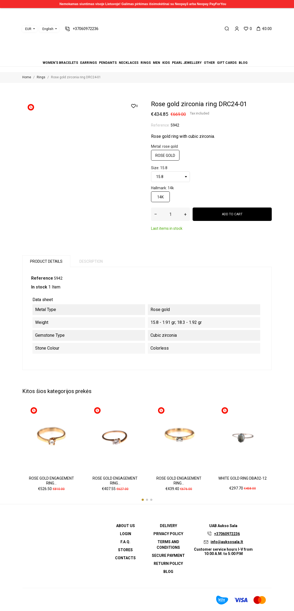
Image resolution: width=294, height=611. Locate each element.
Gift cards (227, 63)
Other (209, 63)
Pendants (108, 63)
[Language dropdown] (49, 29)
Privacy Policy (168, 534)
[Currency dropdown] (29, 29)
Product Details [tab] (46, 261)
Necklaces (128, 63)
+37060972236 (227, 534)
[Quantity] (170, 214)
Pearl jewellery (187, 63)
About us (125, 526)
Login (125, 534)
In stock (39, 287)
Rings (146, 63)
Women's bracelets (60, 63)
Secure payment (168, 555)
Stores (125, 550)
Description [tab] (91, 261)
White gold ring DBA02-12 (242, 478)
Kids (166, 63)
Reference (42, 278)
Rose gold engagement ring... (51, 480)
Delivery (168, 526)
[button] (143, 500)
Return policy (168, 563)
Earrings (88, 63)
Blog (243, 63)
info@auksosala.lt (227, 542)
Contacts (125, 558)
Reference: (160, 125)
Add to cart (232, 214)
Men (156, 63)
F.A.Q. (125, 542)
